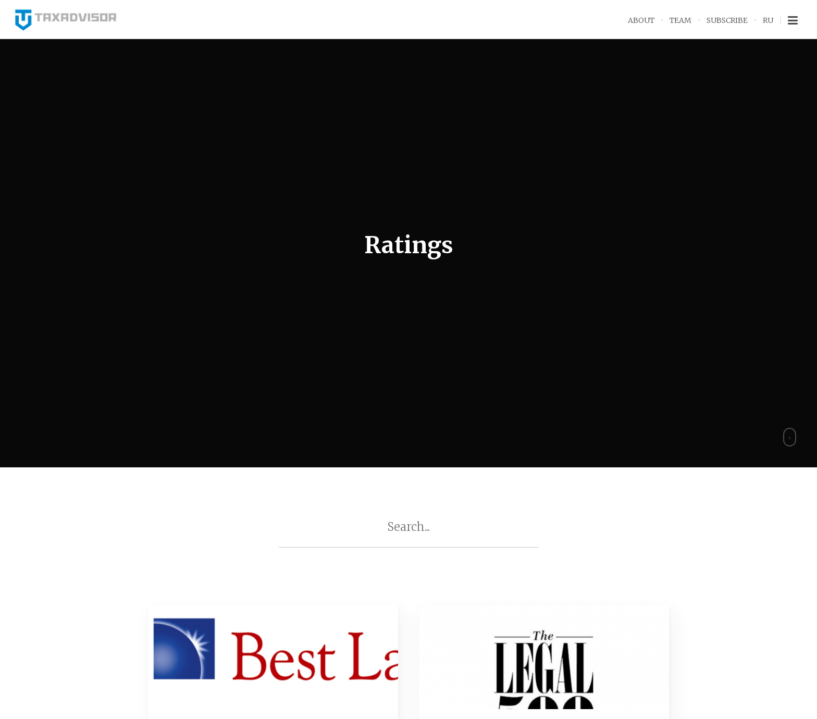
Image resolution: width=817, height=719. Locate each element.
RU (768, 20)
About (641, 20)
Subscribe (727, 20)
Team (680, 20)
